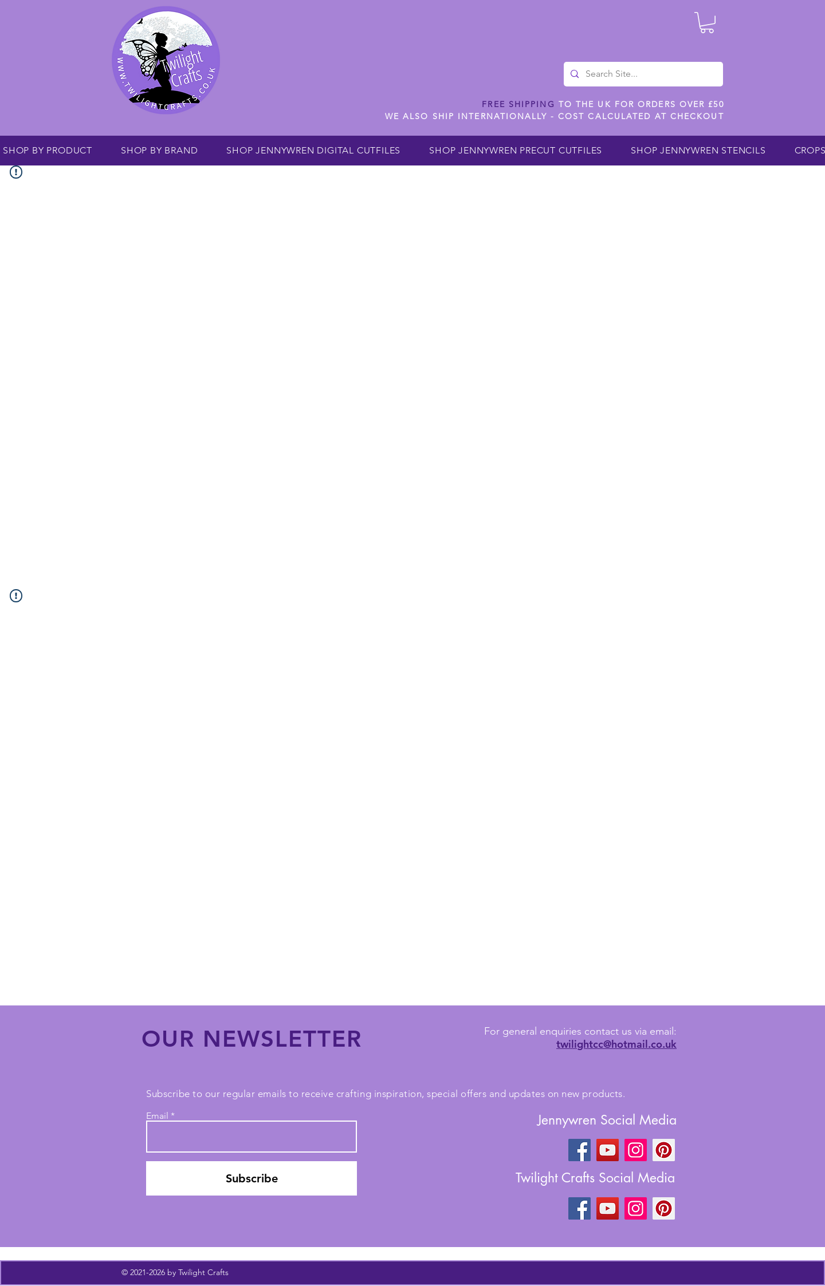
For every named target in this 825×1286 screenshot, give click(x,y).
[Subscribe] (251, 1178)
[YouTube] (607, 1150)
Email (157, 1116)
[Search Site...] (642, 74)
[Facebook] (579, 1150)
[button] (707, 22)
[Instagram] (635, 1150)
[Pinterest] (664, 1150)
